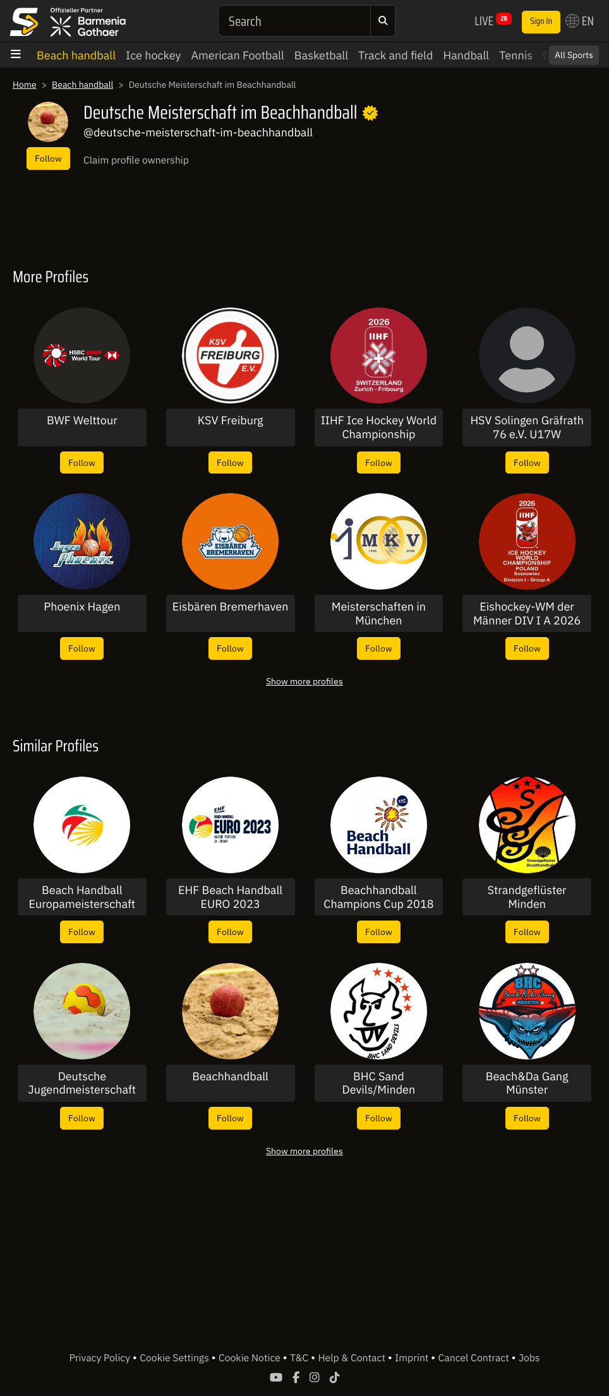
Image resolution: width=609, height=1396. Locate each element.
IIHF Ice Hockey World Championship (379, 427)
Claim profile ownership (136, 160)
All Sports (574, 55)
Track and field (395, 55)
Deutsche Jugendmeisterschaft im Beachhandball (82, 1083)
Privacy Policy (100, 1358)
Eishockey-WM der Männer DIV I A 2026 (527, 613)
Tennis (516, 55)
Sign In (541, 21)
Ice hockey (153, 55)
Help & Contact (352, 1358)
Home (25, 84)
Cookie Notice (251, 1358)
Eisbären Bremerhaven (230, 607)
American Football (237, 55)
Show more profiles (304, 681)
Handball (466, 55)
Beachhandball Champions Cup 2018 (378, 896)
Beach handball (76, 55)
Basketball (321, 55)
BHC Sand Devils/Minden (379, 1083)
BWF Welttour (82, 420)
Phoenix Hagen (82, 607)
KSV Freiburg (230, 420)
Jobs (529, 1358)
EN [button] (579, 21)
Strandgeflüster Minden (527, 896)
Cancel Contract (475, 1358)
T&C (300, 1358)
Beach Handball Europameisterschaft (82, 896)
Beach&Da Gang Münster (527, 1083)
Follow (48, 158)
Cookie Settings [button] (175, 1358)
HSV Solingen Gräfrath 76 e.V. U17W (526, 427)
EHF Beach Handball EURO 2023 (230, 896)
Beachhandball (230, 1076)
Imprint (413, 1358)
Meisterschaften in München (379, 613)
